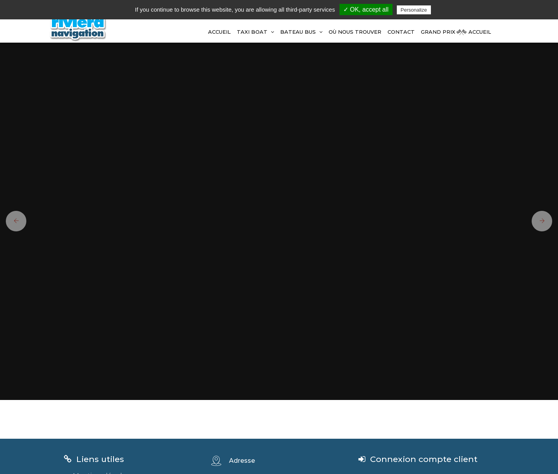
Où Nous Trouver (355, 32)
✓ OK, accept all (366, 9)
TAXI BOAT (255, 32)
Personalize (414, 10)
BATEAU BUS (301, 32)
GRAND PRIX (438, 32)
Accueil (219, 32)
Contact (401, 32)
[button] (13, 221)
